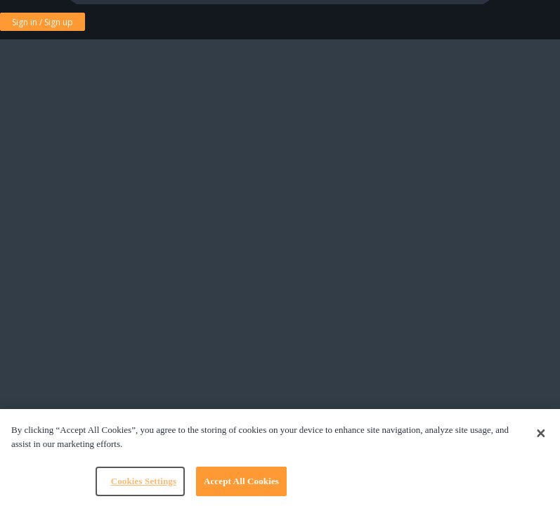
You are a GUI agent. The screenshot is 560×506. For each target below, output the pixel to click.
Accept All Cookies (241, 481)
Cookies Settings (143, 481)
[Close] (541, 433)
